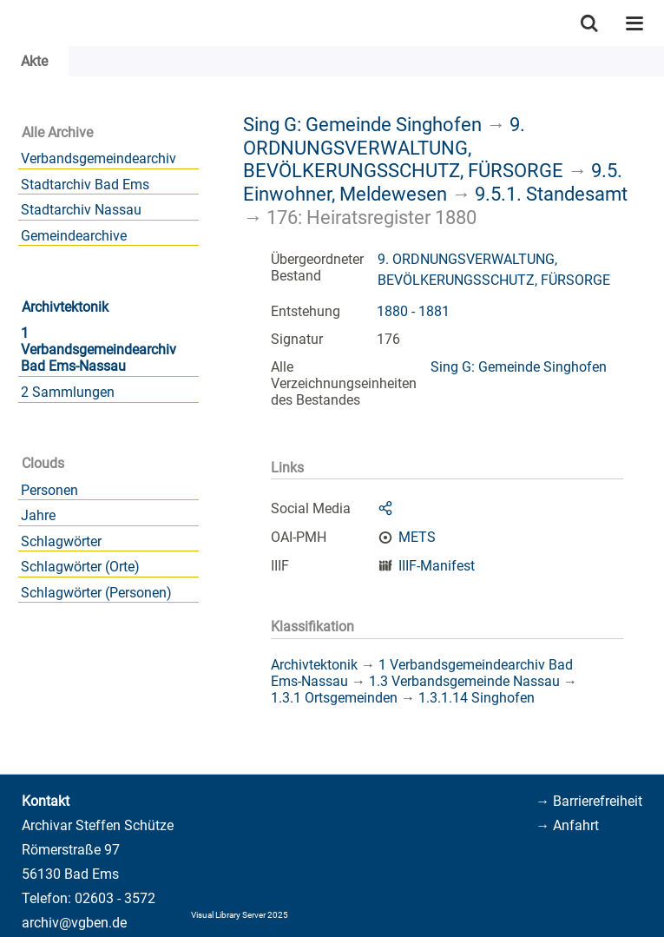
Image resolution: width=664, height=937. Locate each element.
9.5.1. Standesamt (551, 193)
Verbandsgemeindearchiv (98, 158)
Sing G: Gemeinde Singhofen (362, 124)
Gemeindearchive (74, 236)
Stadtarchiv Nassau (81, 209)
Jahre (38, 515)
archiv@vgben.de (74, 922)
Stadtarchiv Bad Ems (85, 184)
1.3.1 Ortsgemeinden (334, 698)
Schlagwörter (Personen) (96, 592)
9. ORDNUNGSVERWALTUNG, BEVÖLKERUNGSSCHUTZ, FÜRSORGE (403, 147)
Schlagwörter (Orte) (80, 566)
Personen (49, 490)
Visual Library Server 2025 (239, 915)
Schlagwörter (61, 541)
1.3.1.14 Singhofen (476, 698)
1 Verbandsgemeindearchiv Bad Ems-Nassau (98, 349)
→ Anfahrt (567, 825)
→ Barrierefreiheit (589, 801)
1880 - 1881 (413, 311)
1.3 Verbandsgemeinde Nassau (464, 681)
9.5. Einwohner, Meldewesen (432, 182)
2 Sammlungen (68, 392)
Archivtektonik (65, 307)
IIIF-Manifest (436, 566)
